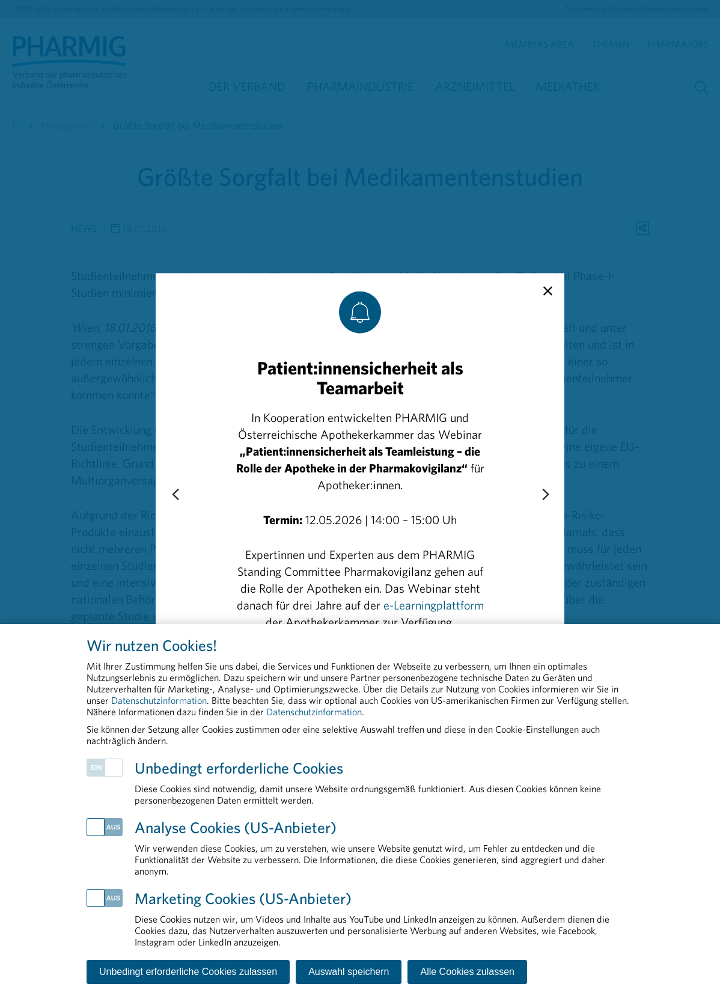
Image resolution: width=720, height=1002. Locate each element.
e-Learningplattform (433, 604)
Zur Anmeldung (360, 664)
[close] (547, 291)
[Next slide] (545, 494)
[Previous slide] (175, 494)
